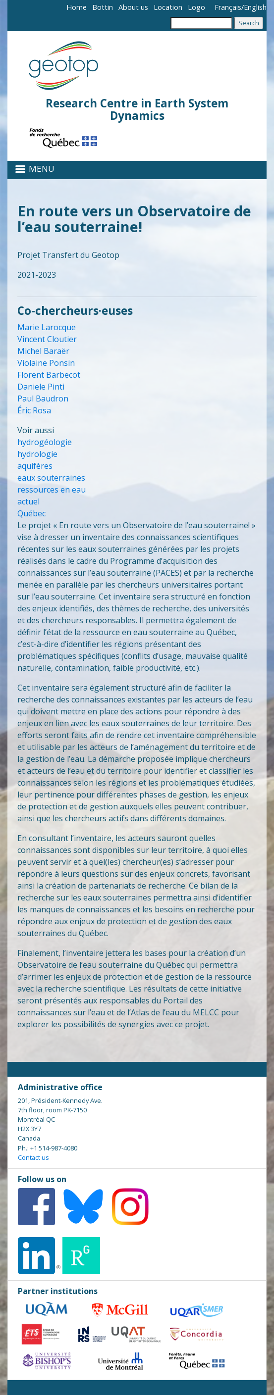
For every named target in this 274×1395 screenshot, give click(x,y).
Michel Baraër (43, 351)
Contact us (33, 1157)
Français (228, 7)
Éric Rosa (34, 410)
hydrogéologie (44, 442)
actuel (28, 501)
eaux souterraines (51, 477)
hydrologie (37, 453)
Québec (31, 513)
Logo (196, 7)
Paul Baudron (42, 398)
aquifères (35, 465)
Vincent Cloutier (47, 339)
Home (76, 7)
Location (168, 7)
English (255, 7)
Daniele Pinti (40, 386)
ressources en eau (51, 489)
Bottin (102, 7)
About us (133, 7)
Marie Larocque (46, 327)
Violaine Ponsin (46, 362)
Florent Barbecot (48, 374)
